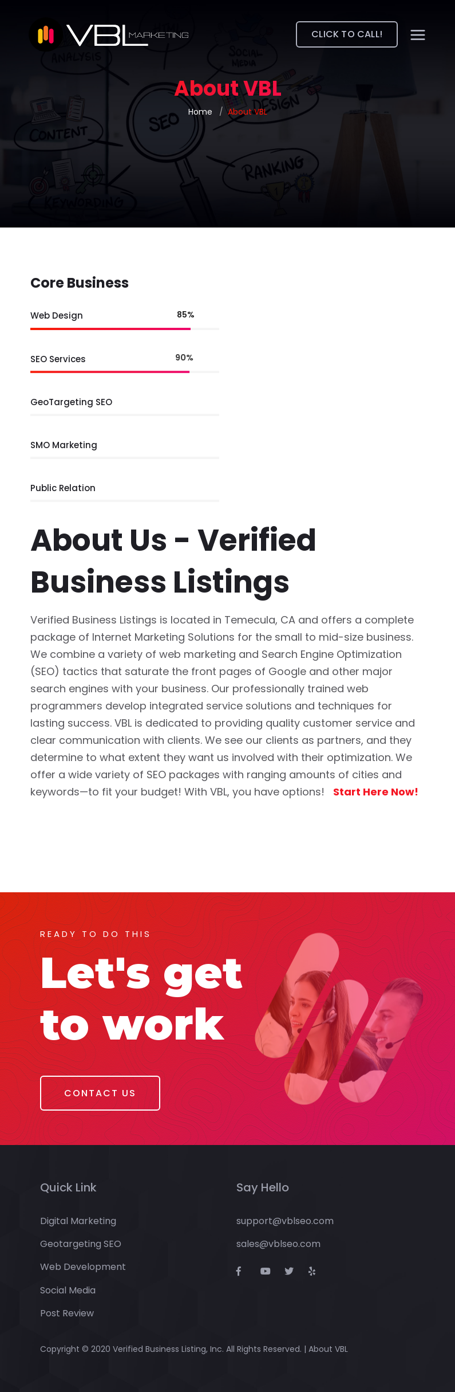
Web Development (83, 1266)
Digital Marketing (78, 1221)
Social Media (68, 1290)
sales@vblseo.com (278, 1243)
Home (200, 111)
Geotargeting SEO (80, 1243)
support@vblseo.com (285, 1221)
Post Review (67, 1313)
